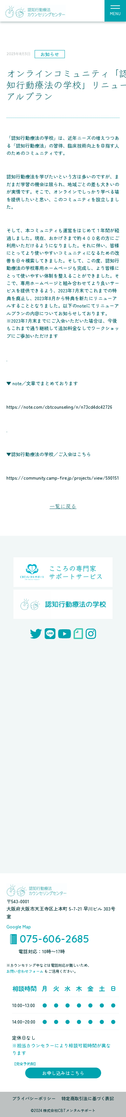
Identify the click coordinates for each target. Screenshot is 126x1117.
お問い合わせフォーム (25, 971)
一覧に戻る (62, 506)
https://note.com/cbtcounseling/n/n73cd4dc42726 (59, 406)
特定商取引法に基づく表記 (87, 1098)
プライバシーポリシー (34, 1098)
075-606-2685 (54, 938)
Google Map (18, 926)
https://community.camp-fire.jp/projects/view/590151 (62, 477)
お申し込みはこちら (63, 1073)
